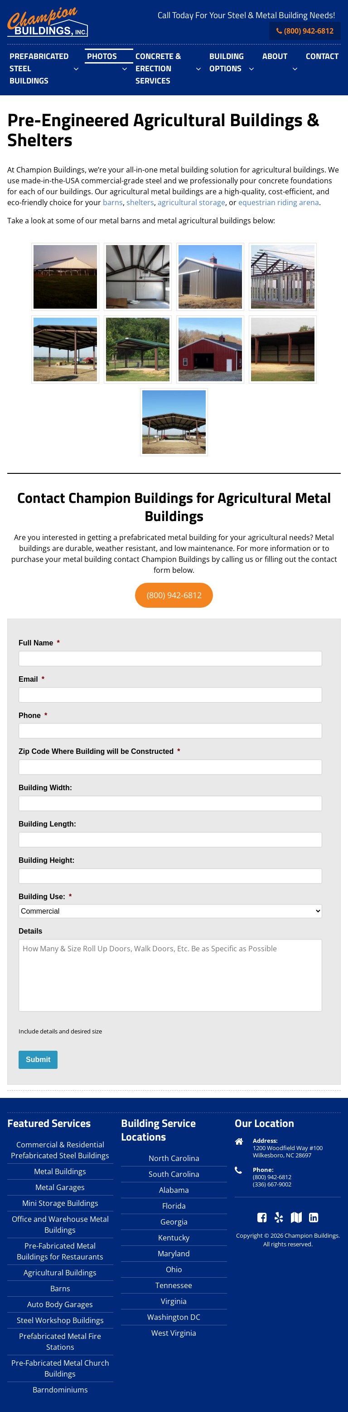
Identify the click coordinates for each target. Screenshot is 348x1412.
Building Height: (47, 860)
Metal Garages (60, 1187)
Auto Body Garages (60, 1304)
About (274, 56)
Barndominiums (60, 1390)
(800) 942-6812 (309, 31)
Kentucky (173, 1238)
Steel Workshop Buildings (60, 1320)
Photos (102, 56)
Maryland (174, 1254)
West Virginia (173, 1333)
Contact (322, 56)
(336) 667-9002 (272, 1184)
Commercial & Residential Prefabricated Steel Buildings (60, 1150)
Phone (33, 715)
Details (30, 931)
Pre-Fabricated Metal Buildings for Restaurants (60, 1251)
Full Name (39, 643)
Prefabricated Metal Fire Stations (60, 1341)
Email (31, 679)
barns (113, 202)
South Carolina (174, 1174)
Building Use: (45, 896)
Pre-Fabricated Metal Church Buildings (60, 1368)
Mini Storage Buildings (60, 1203)
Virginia (174, 1301)
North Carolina (174, 1158)
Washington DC (173, 1317)
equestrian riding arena (278, 202)
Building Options (226, 62)
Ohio (174, 1269)
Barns (60, 1289)
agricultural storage (191, 202)
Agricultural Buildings (60, 1273)
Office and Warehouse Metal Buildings (60, 1224)
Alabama (174, 1190)
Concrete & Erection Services (158, 68)
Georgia (174, 1222)
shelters (140, 202)
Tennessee (173, 1285)
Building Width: (45, 788)
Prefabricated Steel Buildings (39, 68)
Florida (174, 1206)
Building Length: (47, 824)
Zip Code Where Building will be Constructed (99, 751)
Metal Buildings (60, 1171)
